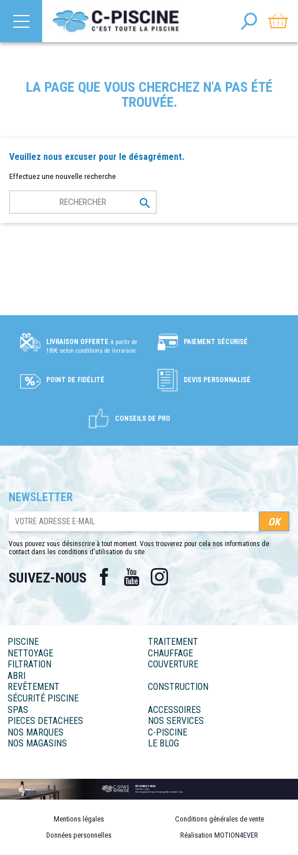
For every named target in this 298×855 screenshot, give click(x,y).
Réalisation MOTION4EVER (219, 835)
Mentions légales (79, 819)
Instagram (159, 576)
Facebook (104, 576)
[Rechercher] (83, 202)
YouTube (131, 576)
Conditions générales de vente (219, 819)
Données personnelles (78, 835)
